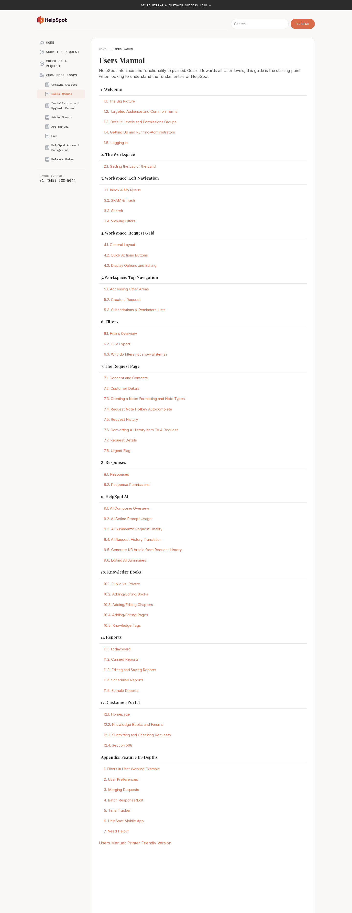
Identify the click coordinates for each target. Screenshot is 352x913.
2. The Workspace (118, 154)
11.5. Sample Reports (121, 690)
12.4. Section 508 (118, 745)
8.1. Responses (116, 474)
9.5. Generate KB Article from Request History (143, 549)
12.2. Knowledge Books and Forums (133, 724)
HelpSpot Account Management (62, 147)
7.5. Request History (121, 419)
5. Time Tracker (117, 810)
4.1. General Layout (119, 244)
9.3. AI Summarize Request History (133, 529)
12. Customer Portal (120, 702)
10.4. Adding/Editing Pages (126, 615)
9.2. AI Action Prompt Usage (128, 518)
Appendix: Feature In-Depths (129, 757)
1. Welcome (111, 89)
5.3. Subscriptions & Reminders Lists (134, 310)
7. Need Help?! (116, 831)
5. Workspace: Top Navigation (129, 277)
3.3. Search (113, 210)
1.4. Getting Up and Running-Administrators (139, 132)
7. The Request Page (120, 366)
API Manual (57, 126)
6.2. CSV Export (117, 344)
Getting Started (61, 84)
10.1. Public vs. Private (122, 584)
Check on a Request (53, 63)
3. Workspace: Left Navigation (130, 178)
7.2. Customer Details (122, 388)
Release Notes (59, 159)
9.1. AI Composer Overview (126, 508)
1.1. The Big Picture (119, 101)
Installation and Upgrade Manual (62, 105)
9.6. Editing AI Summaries (125, 560)
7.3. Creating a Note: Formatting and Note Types (144, 398)
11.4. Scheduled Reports (123, 680)
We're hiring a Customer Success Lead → (176, 5)
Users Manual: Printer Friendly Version (135, 843)
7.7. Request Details (120, 440)
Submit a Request (59, 52)
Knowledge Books (58, 75)
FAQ (50, 136)
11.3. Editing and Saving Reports (130, 669)
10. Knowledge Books (121, 571)
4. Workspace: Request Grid (127, 233)
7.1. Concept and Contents (126, 378)
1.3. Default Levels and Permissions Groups (140, 122)
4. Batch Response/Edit (123, 800)
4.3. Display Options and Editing (130, 265)
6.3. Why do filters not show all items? (135, 354)
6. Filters (109, 321)
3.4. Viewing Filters (119, 221)
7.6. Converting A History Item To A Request (141, 430)
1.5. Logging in (116, 142)
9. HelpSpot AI (114, 496)
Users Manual (58, 94)
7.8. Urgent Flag (117, 450)
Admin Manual (58, 117)
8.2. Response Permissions (127, 484)
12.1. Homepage (117, 714)
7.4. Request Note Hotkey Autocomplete (138, 409)
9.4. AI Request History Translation (133, 539)
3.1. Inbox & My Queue (122, 190)
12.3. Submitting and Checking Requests (137, 735)
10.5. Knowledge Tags (122, 625)
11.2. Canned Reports (121, 659)
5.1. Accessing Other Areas (126, 289)
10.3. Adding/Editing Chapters (128, 604)
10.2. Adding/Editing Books (126, 594)
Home (47, 43)
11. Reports (111, 637)
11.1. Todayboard (117, 649)
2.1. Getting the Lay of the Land (130, 166)
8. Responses (113, 462)
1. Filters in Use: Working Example (132, 769)
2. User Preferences (121, 779)
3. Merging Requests (121, 789)
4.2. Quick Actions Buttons (126, 255)
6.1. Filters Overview (120, 333)
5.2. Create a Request (122, 299)
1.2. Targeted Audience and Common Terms (140, 111)
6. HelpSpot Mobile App (124, 821)
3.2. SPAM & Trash (119, 200)
